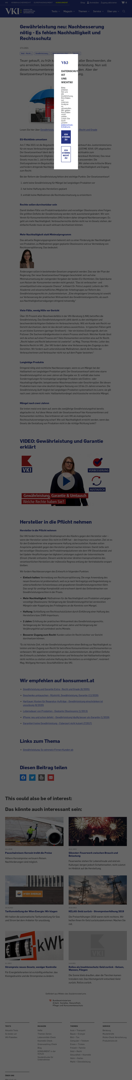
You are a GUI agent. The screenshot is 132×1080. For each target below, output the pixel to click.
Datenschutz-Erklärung (67, 125)
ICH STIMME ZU (66, 137)
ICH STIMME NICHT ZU (66, 154)
